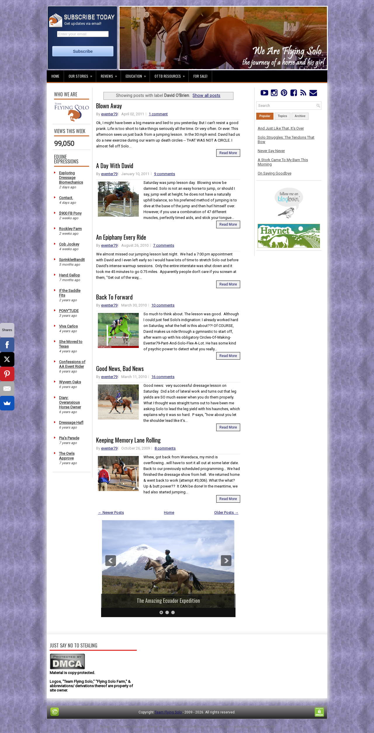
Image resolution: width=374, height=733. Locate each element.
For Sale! (200, 76)
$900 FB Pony (70, 213)
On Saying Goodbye (274, 173)
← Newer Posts (111, 512)
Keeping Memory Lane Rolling (128, 440)
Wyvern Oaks (70, 382)
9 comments (164, 174)
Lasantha (170, 727)
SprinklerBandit (72, 259)
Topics (282, 116)
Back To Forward (114, 297)
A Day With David (114, 165)
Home (55, 76)
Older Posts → (226, 512)
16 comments (162, 377)
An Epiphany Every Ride (121, 237)
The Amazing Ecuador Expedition (168, 600)
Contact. (66, 198)
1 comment (158, 114)
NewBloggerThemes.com (254, 727)
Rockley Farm (70, 229)
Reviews (111, 74)
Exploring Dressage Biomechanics (71, 177)
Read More (228, 153)
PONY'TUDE (69, 311)
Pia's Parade (69, 438)
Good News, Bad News (120, 368)
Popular (264, 116)
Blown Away (109, 106)
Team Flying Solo (168, 712)
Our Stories (82, 74)
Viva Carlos (68, 326)
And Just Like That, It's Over (281, 128)
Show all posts (206, 95)
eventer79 (109, 114)
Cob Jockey (69, 244)
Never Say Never (271, 151)
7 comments (163, 245)
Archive (300, 116)
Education (138, 74)
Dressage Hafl (71, 422)
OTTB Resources (171, 74)
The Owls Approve (67, 455)
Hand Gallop (69, 275)
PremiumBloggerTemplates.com (205, 727)
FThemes (123, 727)
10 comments (162, 305)
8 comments (165, 448)
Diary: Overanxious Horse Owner (70, 402)
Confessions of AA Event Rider (72, 364)
